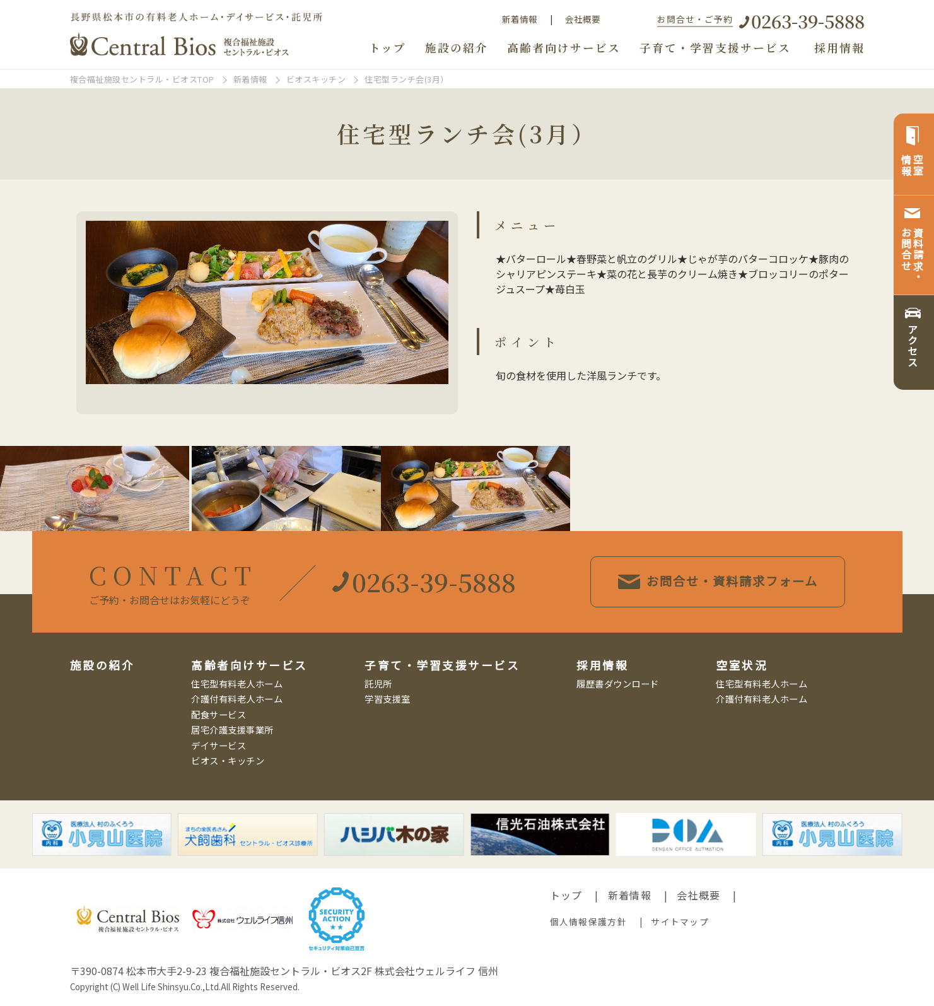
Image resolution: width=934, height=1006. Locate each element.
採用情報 (839, 48)
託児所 (378, 683)
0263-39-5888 (808, 20)
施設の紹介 (456, 48)
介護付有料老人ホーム (237, 698)
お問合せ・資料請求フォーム (719, 581)
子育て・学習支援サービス (715, 48)
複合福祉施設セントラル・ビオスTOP (142, 79)
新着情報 (519, 19)
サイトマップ (680, 921)
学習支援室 (388, 698)
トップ (387, 48)
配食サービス (218, 714)
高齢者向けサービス (564, 48)
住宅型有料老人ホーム (237, 683)
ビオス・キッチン (227, 760)
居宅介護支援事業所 (232, 729)
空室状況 (742, 665)
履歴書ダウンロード (617, 683)
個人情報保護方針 (588, 921)
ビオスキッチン (316, 79)
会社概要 (582, 19)
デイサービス (218, 745)
